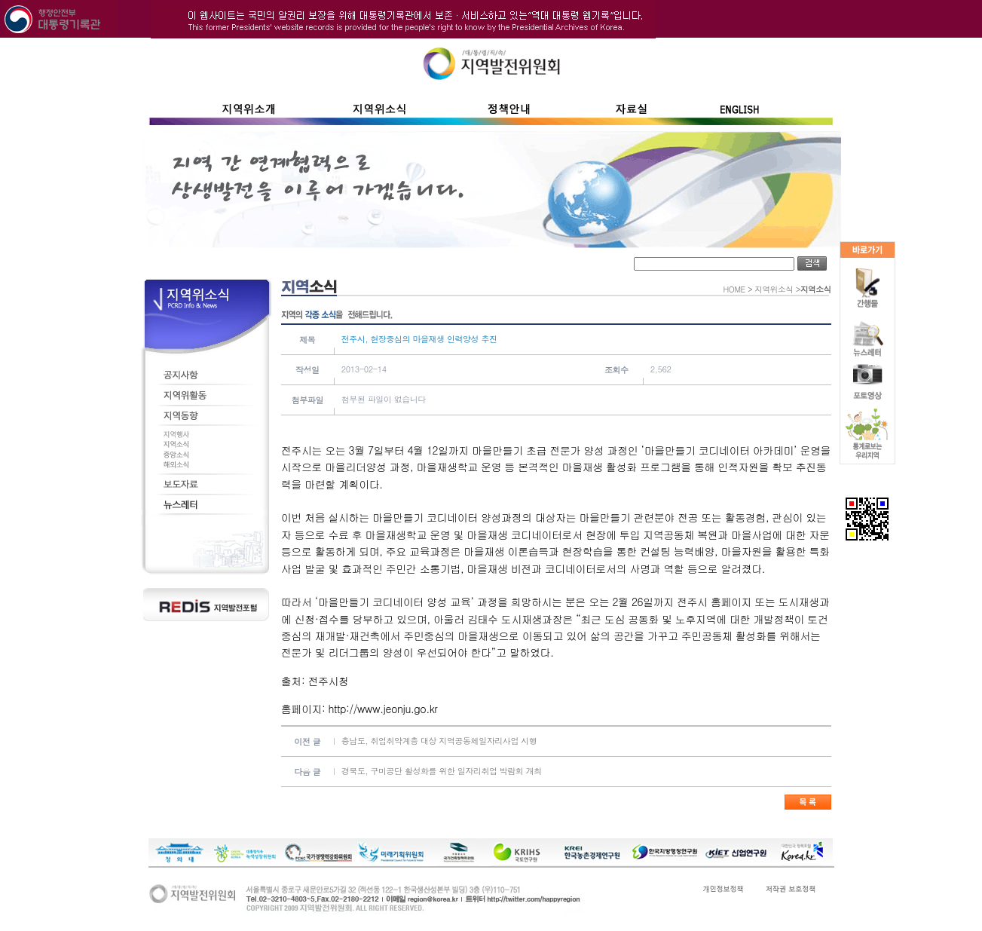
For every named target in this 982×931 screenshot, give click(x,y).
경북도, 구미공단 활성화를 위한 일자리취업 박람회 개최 (441, 770)
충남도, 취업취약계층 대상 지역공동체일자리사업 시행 (439, 740)
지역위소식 (773, 289)
